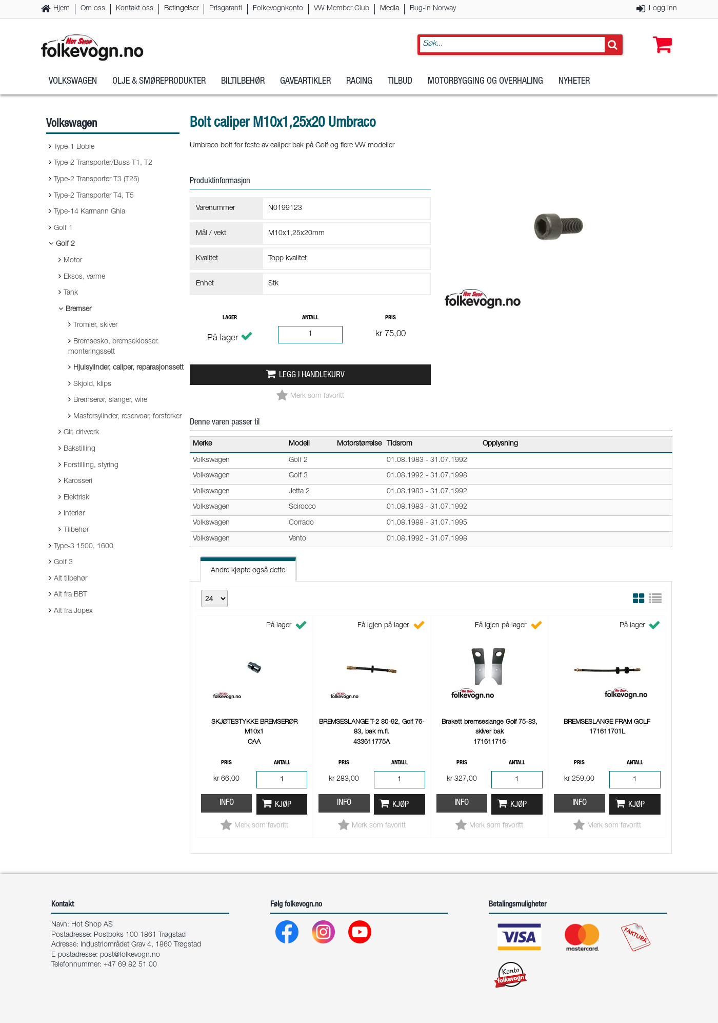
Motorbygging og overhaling (485, 81)
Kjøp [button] (283, 805)
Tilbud (400, 81)
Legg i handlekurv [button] (312, 375)
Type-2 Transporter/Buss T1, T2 (103, 163)
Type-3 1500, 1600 (83, 546)
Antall (310, 318)
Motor (73, 260)
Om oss (93, 8)
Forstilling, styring (91, 465)
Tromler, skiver (95, 325)
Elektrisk (76, 497)
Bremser (78, 309)
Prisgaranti (225, 8)
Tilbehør (76, 530)
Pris (390, 318)
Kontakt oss (134, 8)
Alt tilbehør (70, 579)
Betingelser (181, 8)
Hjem (61, 8)
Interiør (74, 513)
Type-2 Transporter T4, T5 (94, 196)
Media (389, 8)
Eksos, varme (84, 277)
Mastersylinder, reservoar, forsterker (127, 416)
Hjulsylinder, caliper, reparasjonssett (128, 368)
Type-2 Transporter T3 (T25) (96, 179)
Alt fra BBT (70, 595)
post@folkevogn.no (130, 955)
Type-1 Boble (74, 147)
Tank (71, 293)
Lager (230, 318)
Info (227, 803)
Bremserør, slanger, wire (110, 400)
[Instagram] (324, 934)
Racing (359, 81)
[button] (660, 34)
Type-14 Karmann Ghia (89, 212)
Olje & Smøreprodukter (159, 81)
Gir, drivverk (81, 432)
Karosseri (78, 481)
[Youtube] (360, 934)
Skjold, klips (92, 384)
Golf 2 (65, 244)
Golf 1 (63, 228)
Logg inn (663, 8)
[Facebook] (287, 934)
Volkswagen (73, 81)
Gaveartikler (305, 81)
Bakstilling (79, 449)
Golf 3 (63, 562)
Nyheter (574, 81)
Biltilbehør (243, 81)
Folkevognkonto (278, 8)
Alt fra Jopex (73, 611)
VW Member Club (341, 8)
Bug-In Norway (433, 8)
